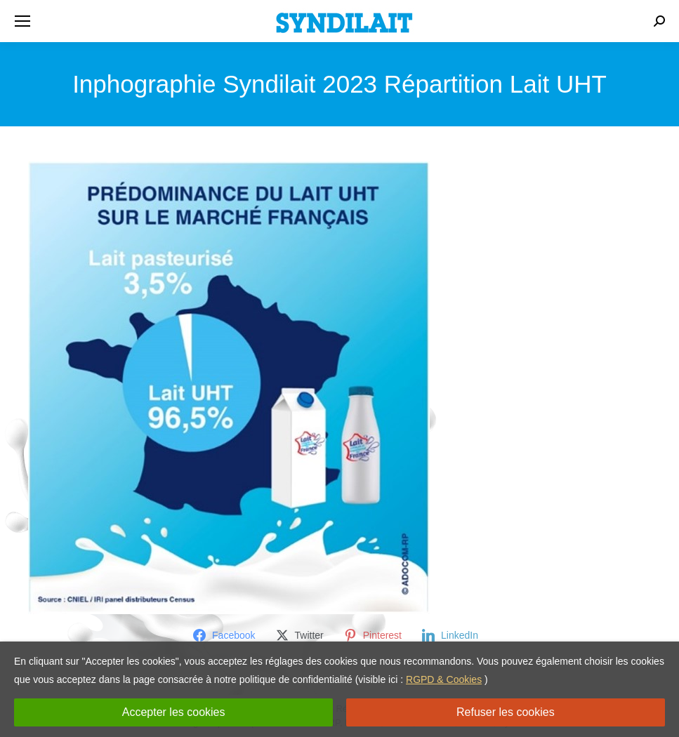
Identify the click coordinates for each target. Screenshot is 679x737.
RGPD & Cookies (444, 679)
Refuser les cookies (505, 712)
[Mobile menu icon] (22, 21)
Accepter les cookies (173, 712)
